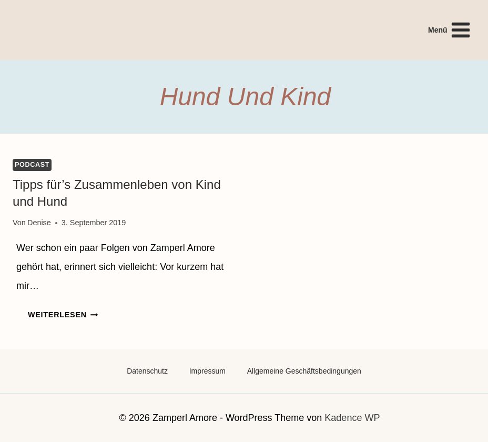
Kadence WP (352, 418)
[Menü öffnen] (449, 29)
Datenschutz (147, 371)
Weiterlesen (63, 314)
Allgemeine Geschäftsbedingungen (304, 371)
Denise (39, 222)
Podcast (32, 164)
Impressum (207, 371)
